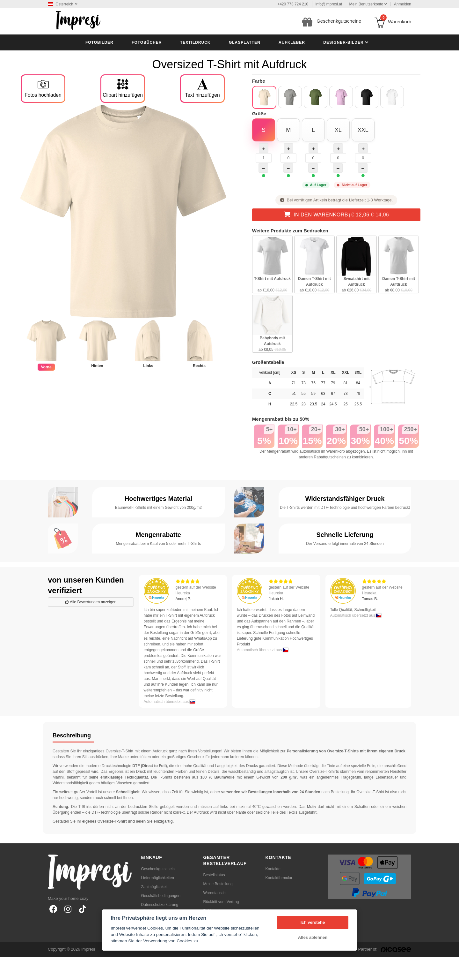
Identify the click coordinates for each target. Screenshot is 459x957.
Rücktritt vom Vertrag (221, 902)
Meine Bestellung (218, 884)
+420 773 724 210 (292, 4)
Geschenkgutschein (158, 869)
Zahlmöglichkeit (154, 887)
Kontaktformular (279, 878)
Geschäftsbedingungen (160, 895)
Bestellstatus (214, 875)
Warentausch (214, 893)
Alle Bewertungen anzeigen (90, 602)
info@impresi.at (329, 4)
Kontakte (273, 869)
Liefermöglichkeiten (157, 878)
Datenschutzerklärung (159, 904)
